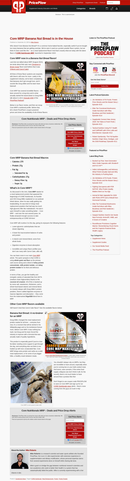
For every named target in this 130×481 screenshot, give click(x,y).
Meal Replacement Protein (56, 353)
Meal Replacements (47, 477)
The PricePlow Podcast (100, 248)
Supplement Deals (91, 2)
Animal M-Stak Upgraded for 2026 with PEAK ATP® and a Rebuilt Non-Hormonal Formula (105, 196)
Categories (81, 8)
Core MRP (36, 254)
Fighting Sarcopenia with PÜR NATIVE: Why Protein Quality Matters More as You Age (103, 187)
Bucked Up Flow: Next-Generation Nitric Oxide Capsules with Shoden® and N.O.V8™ (105, 161)
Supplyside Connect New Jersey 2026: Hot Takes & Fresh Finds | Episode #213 (104, 120)
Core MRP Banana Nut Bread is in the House (41, 36)
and (19, 67)
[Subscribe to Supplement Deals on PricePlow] (68, 146)
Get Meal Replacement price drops (75, 141)
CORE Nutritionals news (62, 384)
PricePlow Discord (108, 73)
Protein (56, 477)
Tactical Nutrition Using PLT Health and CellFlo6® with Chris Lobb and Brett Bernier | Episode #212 (104, 128)
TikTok (104, 67)
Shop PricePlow (78, 2)
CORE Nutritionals (36, 477)
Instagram (95, 67)
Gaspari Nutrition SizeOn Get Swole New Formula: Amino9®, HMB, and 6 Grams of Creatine (105, 215)
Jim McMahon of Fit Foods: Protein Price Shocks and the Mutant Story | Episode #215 (105, 100)
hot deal (76, 146)
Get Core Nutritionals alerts (74, 135)
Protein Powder (63, 477)
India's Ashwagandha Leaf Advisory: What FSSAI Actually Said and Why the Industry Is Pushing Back (105, 170)
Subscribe (104, 84)
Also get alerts (75, 146)
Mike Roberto (35, 40)
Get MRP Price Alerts (75, 130)
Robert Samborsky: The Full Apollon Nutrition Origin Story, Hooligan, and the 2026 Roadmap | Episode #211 (105, 137)
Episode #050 (29, 96)
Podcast (102, 2)
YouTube (113, 67)
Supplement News (21, 477)
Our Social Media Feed (100, 244)
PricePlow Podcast (16, 98)
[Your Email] (105, 80)
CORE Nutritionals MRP (25, 51)
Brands (92, 8)
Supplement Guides (99, 240)
